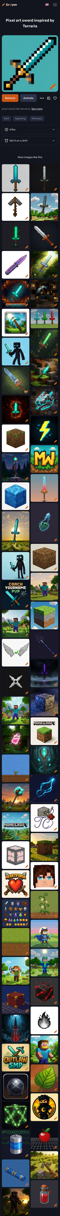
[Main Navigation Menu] (55, 4)
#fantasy (37, 118)
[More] (42, 98)
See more (36, 108)
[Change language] (47, 4)
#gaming (20, 118)
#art (6, 118)
